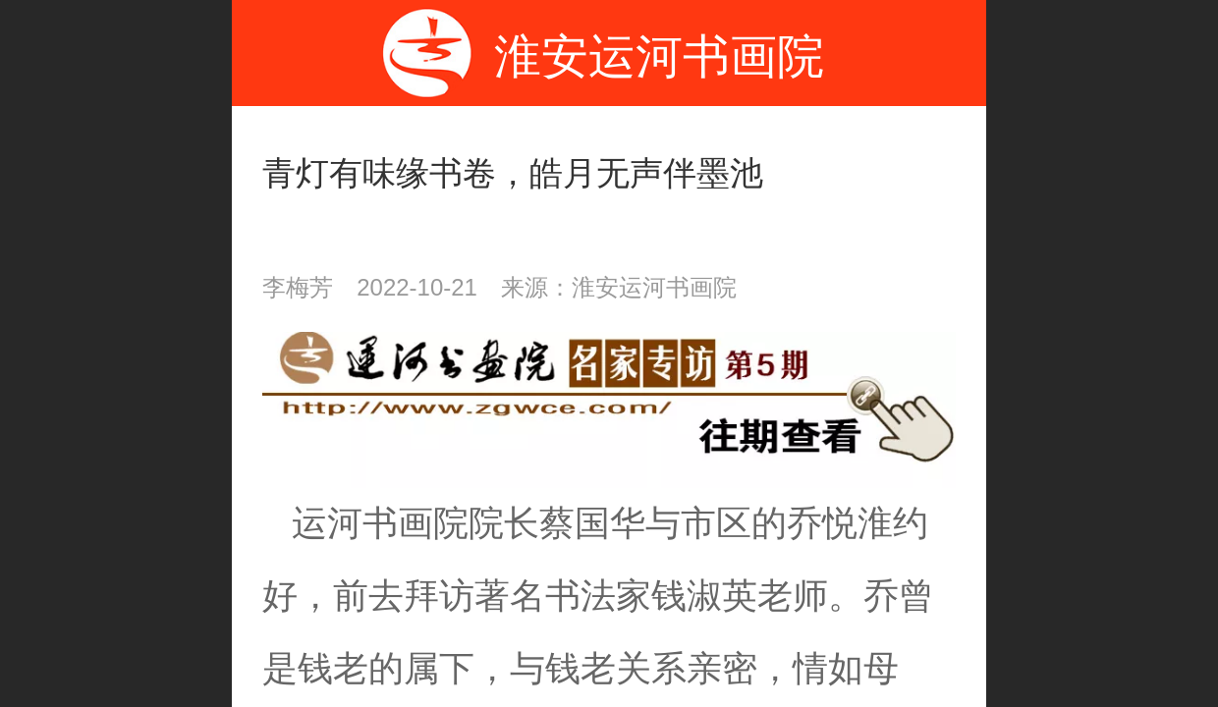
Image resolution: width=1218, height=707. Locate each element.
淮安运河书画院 (659, 56)
